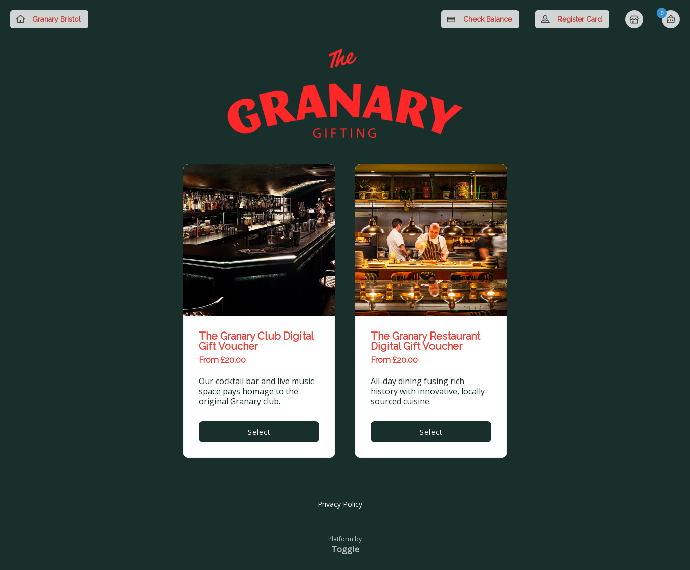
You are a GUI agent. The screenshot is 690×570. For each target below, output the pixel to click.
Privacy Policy (340, 504)
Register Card (579, 19)
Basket (671, 19)
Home (635, 20)
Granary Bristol (56, 19)
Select (259, 432)
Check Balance (487, 19)
